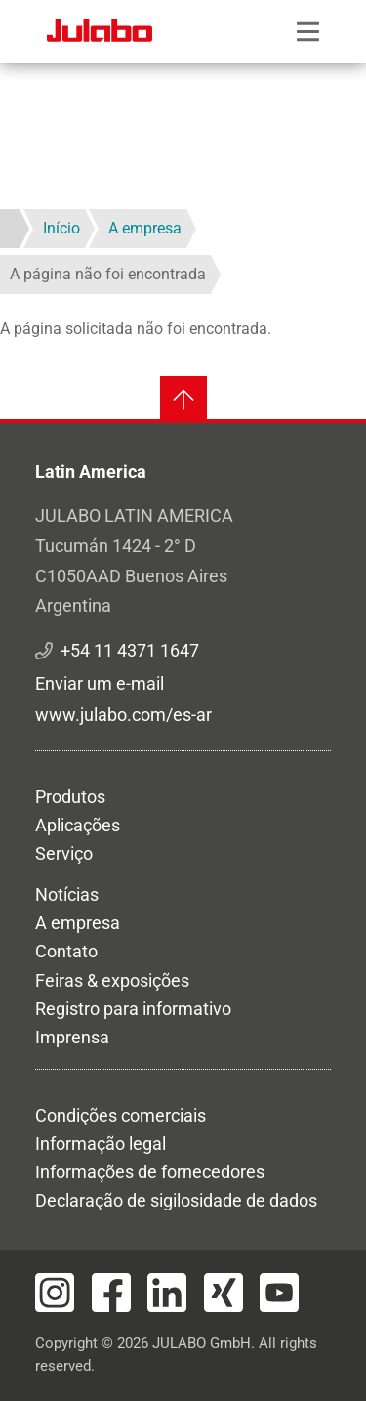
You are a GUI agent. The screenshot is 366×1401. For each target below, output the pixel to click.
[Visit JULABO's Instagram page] (54, 1292)
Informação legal (100, 1143)
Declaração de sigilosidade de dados (176, 1200)
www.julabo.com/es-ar (123, 714)
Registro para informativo (133, 1008)
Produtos (70, 796)
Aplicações (77, 825)
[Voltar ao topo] (183, 399)
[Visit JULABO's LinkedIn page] (166, 1292)
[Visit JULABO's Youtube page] (279, 1292)
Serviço (64, 853)
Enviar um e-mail (99, 683)
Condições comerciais (120, 1115)
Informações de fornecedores (149, 1172)
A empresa (77, 923)
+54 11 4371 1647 (130, 650)
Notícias (67, 894)
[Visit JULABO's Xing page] (223, 1292)
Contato (66, 951)
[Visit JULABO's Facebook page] (111, 1292)
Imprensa (72, 1037)
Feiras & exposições (112, 980)
